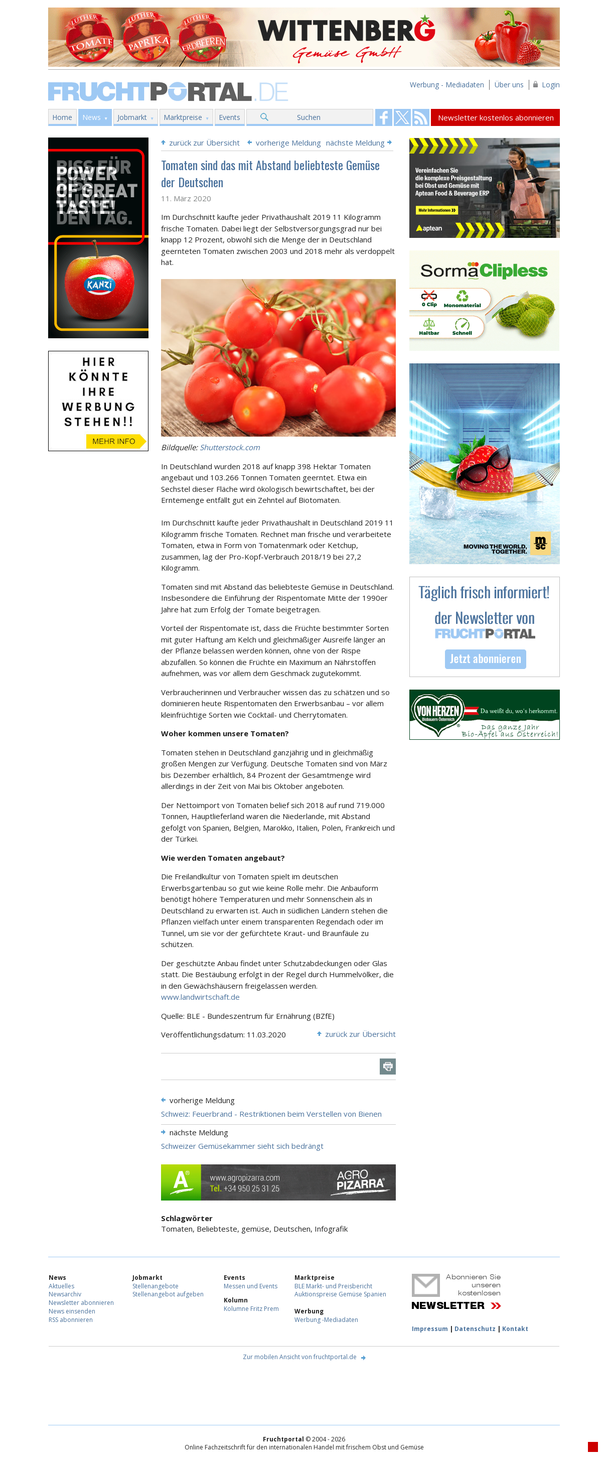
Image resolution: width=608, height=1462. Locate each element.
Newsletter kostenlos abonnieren (496, 117)
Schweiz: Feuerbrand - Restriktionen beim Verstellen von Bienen (271, 1114)
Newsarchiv (65, 1294)
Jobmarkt (132, 117)
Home (62, 117)
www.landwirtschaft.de (200, 997)
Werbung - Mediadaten (447, 84)
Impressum (430, 1328)
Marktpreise (183, 117)
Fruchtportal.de (169, 90)
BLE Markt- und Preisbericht (333, 1286)
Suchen (309, 117)
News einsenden (72, 1311)
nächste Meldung (355, 143)
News (91, 117)
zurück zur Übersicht (204, 143)
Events (229, 117)
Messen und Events (250, 1286)
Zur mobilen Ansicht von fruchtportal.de (300, 1357)
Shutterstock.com (230, 447)
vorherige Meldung (288, 143)
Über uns (509, 84)
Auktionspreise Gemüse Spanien (340, 1294)
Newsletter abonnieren (81, 1302)
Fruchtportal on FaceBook (383, 117)
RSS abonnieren (71, 1319)
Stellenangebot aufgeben (168, 1294)
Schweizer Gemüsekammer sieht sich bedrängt (242, 1146)
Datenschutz (475, 1328)
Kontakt (515, 1328)
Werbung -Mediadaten (326, 1319)
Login (551, 84)
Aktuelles (61, 1286)
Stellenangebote (155, 1286)
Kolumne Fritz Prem (251, 1308)
